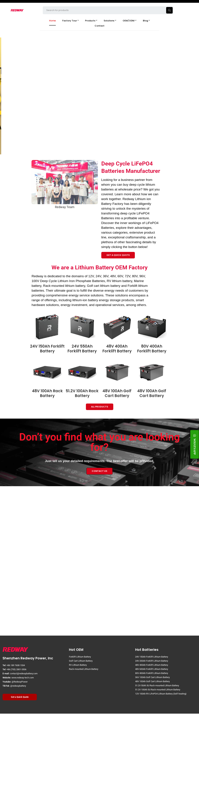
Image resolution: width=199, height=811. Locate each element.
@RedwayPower (20, 681)
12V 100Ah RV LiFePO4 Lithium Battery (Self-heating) (161, 693)
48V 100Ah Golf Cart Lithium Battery (152, 681)
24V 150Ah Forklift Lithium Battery (151, 656)
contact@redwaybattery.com (23, 673)
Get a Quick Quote (20, 697)
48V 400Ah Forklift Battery (117, 349)
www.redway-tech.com (22, 677)
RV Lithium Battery (78, 665)
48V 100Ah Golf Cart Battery (116, 393)
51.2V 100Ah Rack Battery (82, 393)
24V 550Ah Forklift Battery (82, 349)
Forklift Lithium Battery (80, 656)
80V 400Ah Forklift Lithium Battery (151, 673)
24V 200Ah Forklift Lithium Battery (151, 661)
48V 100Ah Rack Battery (47, 393)
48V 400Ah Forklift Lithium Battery (151, 665)
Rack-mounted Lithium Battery (83, 669)
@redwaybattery (18, 686)
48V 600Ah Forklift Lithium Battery (151, 669)
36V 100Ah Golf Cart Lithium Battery (152, 677)
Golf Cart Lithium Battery (81, 661)
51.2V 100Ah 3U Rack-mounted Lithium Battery (157, 689)
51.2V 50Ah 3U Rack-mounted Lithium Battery (157, 685)
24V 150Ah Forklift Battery (47, 349)
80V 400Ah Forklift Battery (151, 349)
